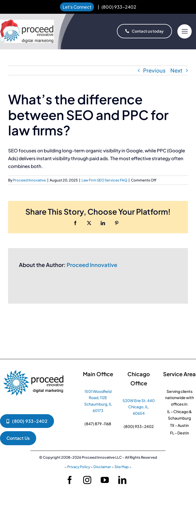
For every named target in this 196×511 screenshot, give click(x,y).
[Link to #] (184, 31)
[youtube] (105, 480)
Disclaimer (102, 467)
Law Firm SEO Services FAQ (104, 180)
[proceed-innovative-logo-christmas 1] (27, 22)
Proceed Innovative (29, 180)
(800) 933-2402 (119, 7)
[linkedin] (122, 480)
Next (176, 70)
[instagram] (87, 480)
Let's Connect (77, 7)
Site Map (121, 467)
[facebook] (70, 480)
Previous (154, 70)
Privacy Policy (78, 467)
